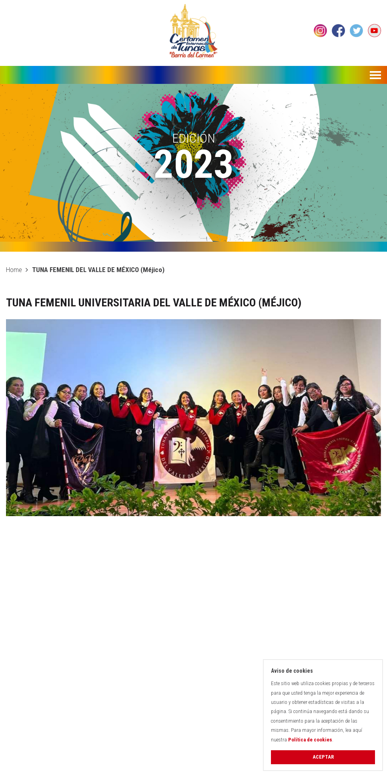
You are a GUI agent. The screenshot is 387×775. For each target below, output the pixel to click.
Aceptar (323, 757)
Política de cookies (310, 740)
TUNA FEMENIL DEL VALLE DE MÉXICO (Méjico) (98, 270)
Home (14, 270)
